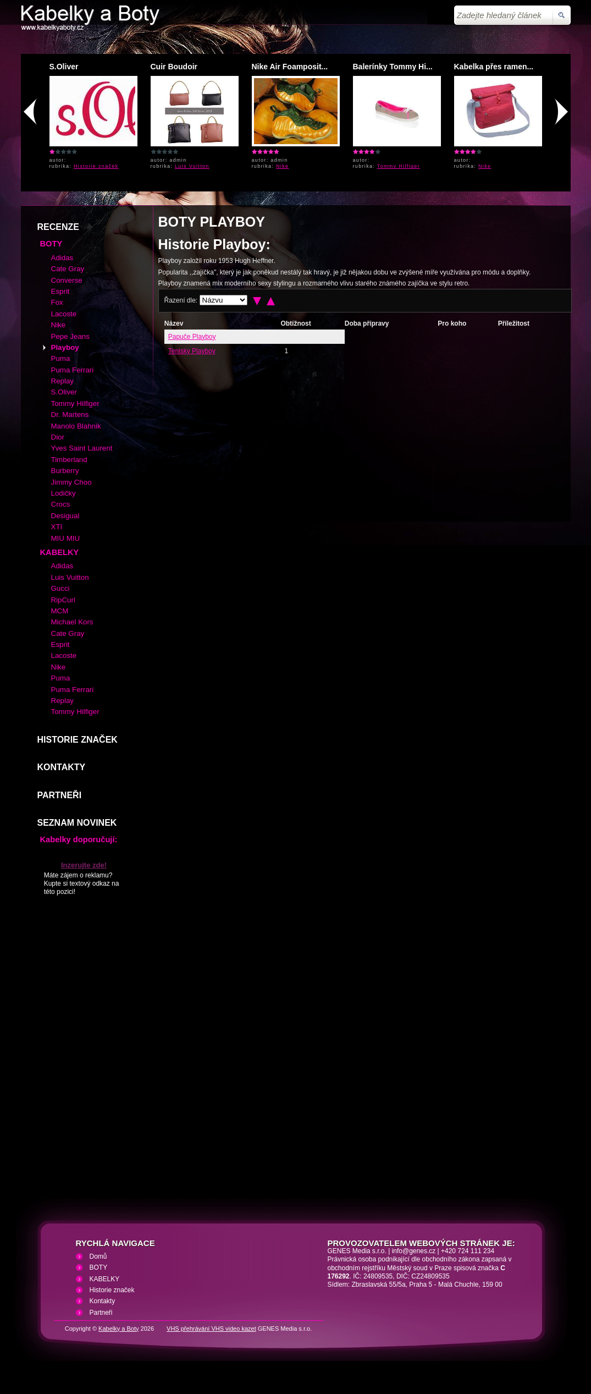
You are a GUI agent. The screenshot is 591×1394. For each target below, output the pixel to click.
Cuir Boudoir (174, 66)
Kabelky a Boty (118, 1328)
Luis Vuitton (192, 166)
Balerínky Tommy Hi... (393, 66)
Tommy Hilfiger (398, 166)
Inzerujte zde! (84, 865)
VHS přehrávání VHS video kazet (211, 1328)
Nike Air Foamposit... (290, 66)
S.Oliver (64, 66)
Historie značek (96, 166)
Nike (282, 166)
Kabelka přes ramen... (494, 66)
